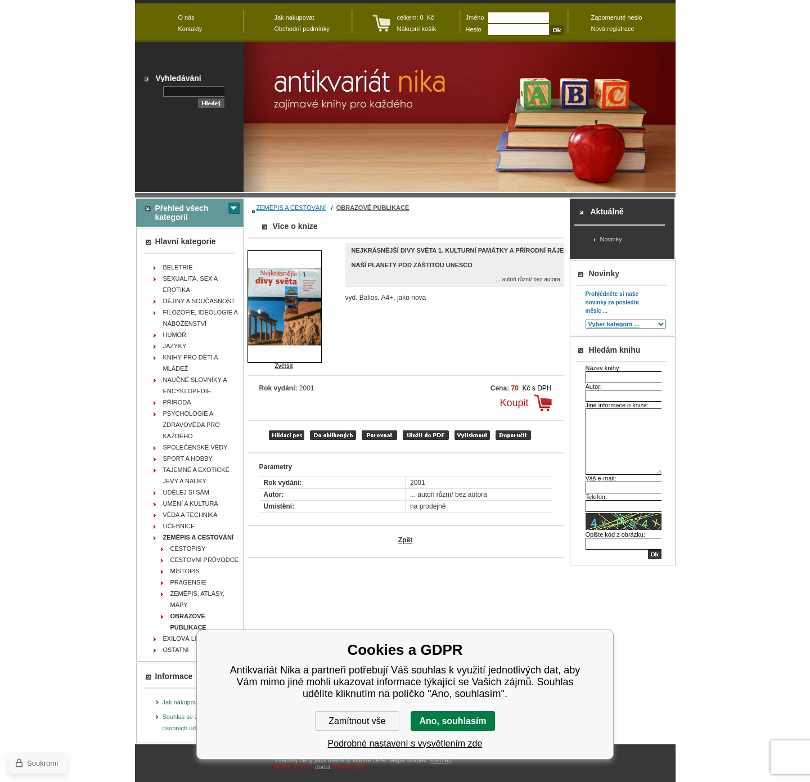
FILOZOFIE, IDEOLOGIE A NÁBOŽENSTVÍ (200, 318)
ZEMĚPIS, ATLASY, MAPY (197, 599)
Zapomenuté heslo (616, 17)
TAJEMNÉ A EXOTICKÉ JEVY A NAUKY (196, 475)
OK (655, 554)
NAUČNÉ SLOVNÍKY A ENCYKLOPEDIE (195, 385)
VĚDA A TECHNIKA (190, 514)
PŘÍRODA (177, 402)
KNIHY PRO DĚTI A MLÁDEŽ (190, 363)
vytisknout (472, 435)
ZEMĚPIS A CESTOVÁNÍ (291, 207)
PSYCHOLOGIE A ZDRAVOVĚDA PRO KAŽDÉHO (191, 424)
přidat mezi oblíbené (333, 435)
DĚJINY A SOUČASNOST (199, 301)
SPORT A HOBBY (188, 458)
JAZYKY (175, 346)
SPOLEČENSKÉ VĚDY (195, 447)
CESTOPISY (188, 548)
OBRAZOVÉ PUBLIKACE (373, 207)
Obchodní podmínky (302, 28)
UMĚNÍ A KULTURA (190, 503)
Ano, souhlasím (452, 721)
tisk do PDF (426, 435)
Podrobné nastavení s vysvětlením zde (405, 743)
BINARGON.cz (352, 766)
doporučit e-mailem (513, 435)
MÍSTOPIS (185, 571)
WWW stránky (294, 766)
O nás (186, 17)
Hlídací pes (286, 435)
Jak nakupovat (182, 702)
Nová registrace (612, 28)
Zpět (405, 540)
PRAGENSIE (188, 582)
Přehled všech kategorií (182, 213)
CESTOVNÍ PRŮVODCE (204, 559)
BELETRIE (178, 267)
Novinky (611, 239)
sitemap (441, 760)
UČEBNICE (179, 526)
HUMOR (175, 334)
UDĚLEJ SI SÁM (186, 492)
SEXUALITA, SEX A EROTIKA (190, 284)
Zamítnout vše (356, 721)
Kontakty (190, 28)
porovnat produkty (379, 435)
